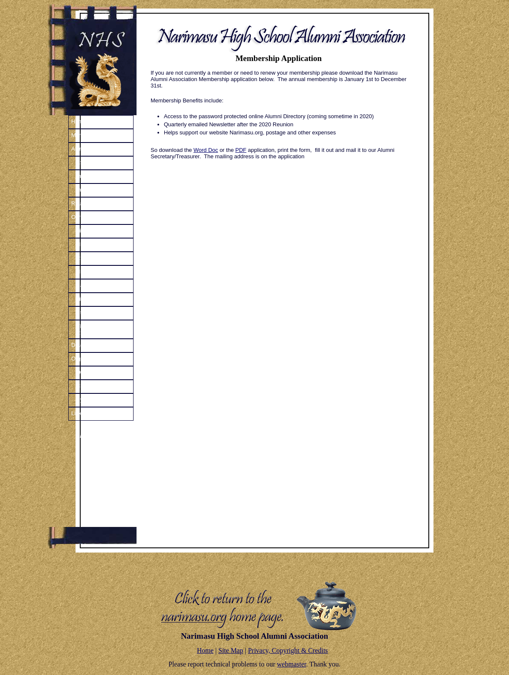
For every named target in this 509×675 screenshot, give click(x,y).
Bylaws (85, 399)
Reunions (83, 203)
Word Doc (205, 150)
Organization (87, 358)
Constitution (91, 386)
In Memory (89, 189)
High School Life (96, 271)
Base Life (87, 285)
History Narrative (97, 244)
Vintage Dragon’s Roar (97, 329)
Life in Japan (92, 299)
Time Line (88, 230)
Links (77, 413)
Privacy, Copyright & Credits (288, 650)
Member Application (95, 135)
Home (78, 121)
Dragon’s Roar (89, 345)
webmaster (291, 664)
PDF (241, 150)
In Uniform (89, 176)
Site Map (230, 650)
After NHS (89, 162)
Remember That (96, 258)
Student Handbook (99, 312)
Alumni (79, 148)
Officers (86, 372)
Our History (85, 217)
